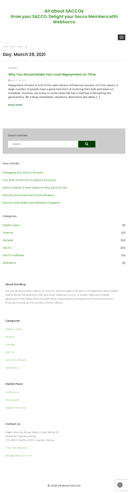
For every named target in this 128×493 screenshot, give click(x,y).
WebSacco (9, 262)
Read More (15, 105)
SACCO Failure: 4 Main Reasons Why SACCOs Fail (35, 187)
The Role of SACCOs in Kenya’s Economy (29, 180)
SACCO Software (13, 255)
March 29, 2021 (18, 80)
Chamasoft (12, 400)
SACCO (7, 247)
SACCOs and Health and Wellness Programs (31, 202)
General (12, 68)
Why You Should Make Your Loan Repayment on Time (52, 74)
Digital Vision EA (15, 407)
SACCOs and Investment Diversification (28, 195)
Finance (8, 232)
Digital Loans (11, 225)
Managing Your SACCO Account (23, 172)
